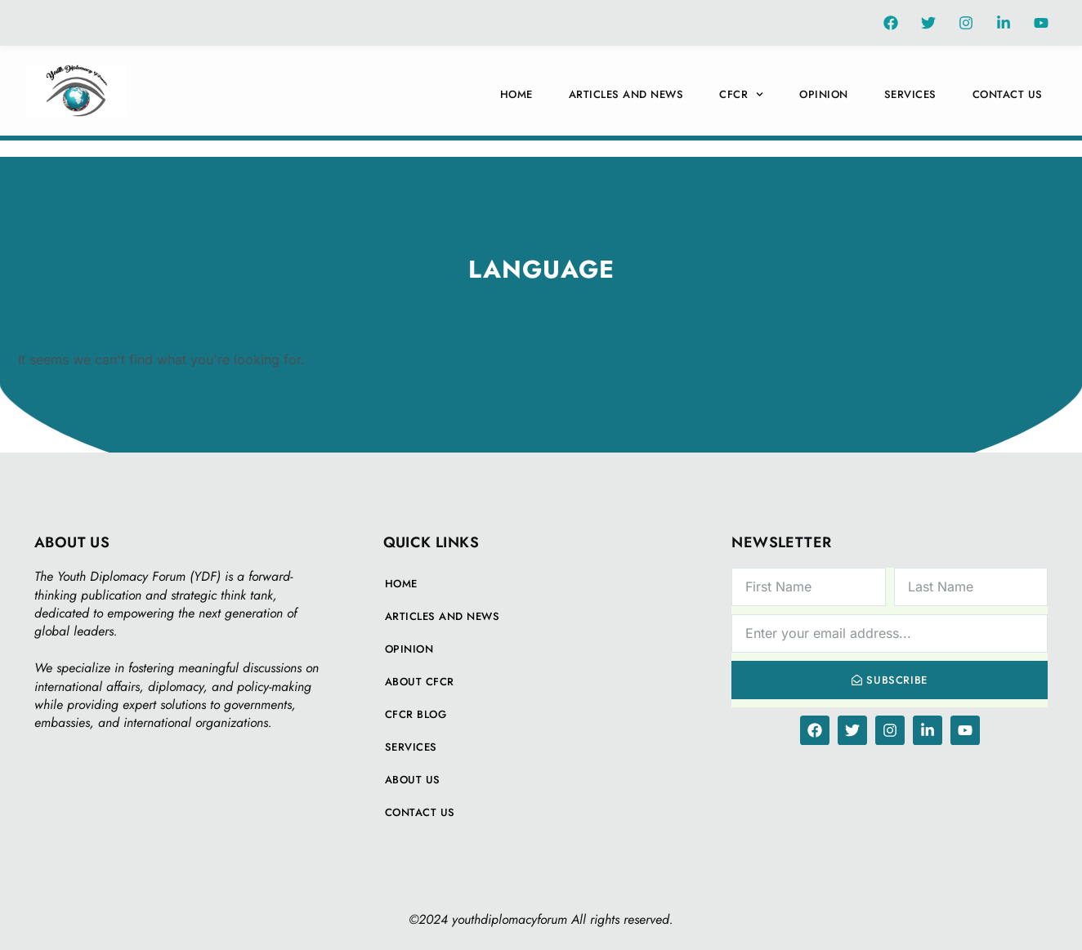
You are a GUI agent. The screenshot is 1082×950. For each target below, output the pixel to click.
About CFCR (419, 681)
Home (516, 94)
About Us (412, 779)
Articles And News (626, 94)
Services (910, 94)
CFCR (741, 94)
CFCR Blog (416, 714)
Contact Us (1007, 94)
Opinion (823, 94)
